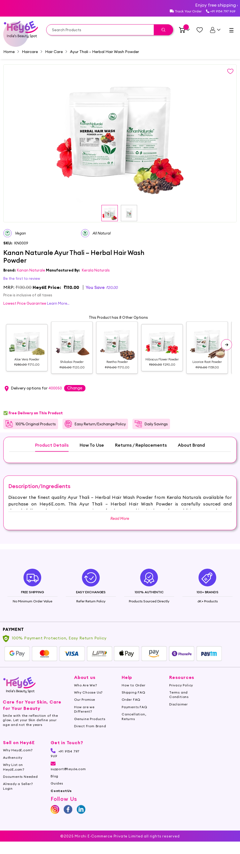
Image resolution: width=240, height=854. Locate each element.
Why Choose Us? (88, 702)
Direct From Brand (90, 735)
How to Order (133, 694)
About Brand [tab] (191, 454)
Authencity (12, 767)
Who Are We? (85, 694)
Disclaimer (178, 713)
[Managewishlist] (200, 30)
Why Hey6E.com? (18, 759)
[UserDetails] (215, 29)
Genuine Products (89, 728)
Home (9, 51)
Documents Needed (20, 786)
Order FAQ (131, 709)
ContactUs (61, 800)
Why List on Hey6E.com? (13, 776)
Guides (57, 792)
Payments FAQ (134, 716)
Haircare (30, 51)
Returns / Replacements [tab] (141, 454)
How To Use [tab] (92, 454)
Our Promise (84, 709)
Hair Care (54, 51)
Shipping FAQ (133, 702)
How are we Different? (84, 718)
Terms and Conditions (179, 704)
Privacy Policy (181, 694)
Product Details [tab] (52, 454)
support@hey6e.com (68, 775)
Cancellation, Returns (134, 725)
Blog (54, 785)
